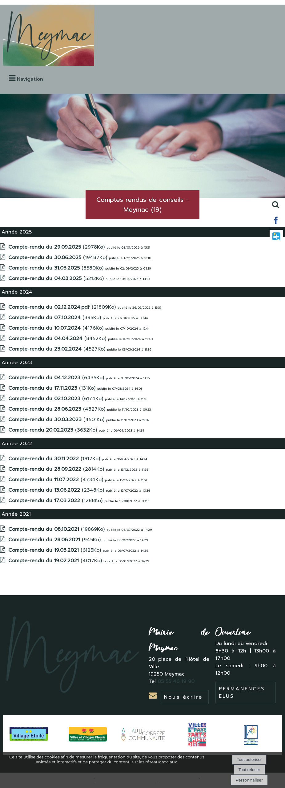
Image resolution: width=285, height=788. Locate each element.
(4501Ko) (57, 419)
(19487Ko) (58, 257)
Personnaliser (249, 780)
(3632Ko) (53, 430)
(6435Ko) (57, 377)
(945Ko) (55, 539)
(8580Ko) (56, 268)
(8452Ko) (58, 338)
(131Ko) (52, 388)
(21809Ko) (63, 307)
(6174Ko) (56, 398)
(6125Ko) (55, 550)
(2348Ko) (57, 490)
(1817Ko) (55, 458)
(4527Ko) (57, 349)
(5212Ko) (57, 278)
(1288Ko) (56, 500)
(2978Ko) (57, 247)
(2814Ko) (57, 469)
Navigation (30, 79)
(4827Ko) (57, 409)
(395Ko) (55, 317)
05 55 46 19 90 (177, 681)
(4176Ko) (56, 328)
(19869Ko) (57, 529)
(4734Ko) (56, 479)
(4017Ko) (56, 560)
